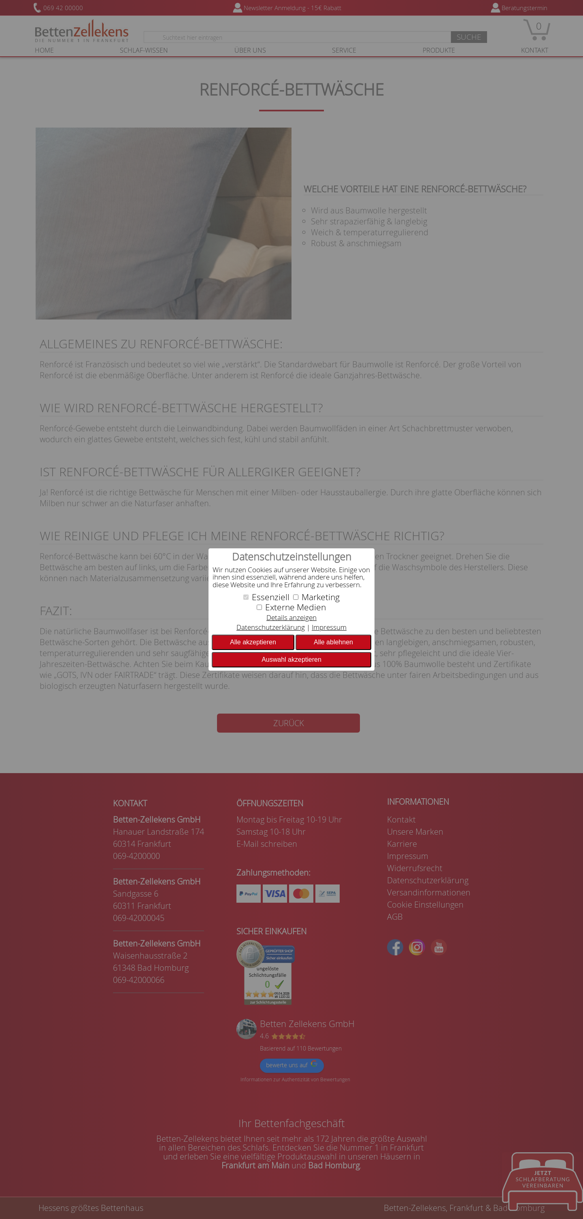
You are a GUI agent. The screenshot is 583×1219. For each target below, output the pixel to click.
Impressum (329, 627)
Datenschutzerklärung (270, 627)
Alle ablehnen (333, 642)
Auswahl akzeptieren (291, 659)
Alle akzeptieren (253, 642)
